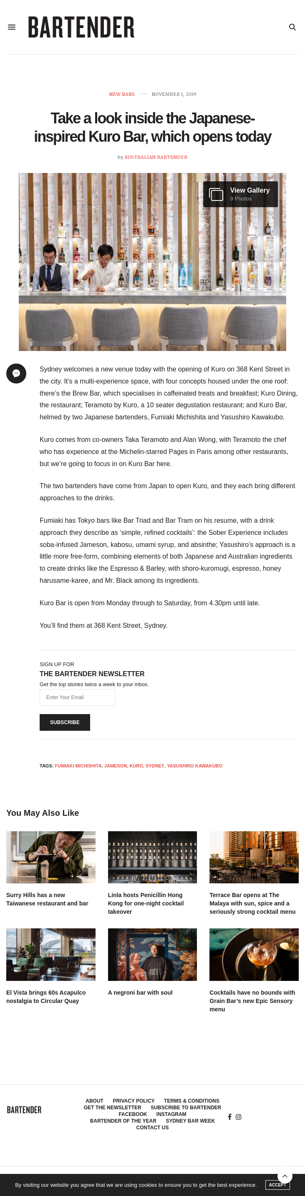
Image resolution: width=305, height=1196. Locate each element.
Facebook (132, 1114)
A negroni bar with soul (140, 992)
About (94, 1101)
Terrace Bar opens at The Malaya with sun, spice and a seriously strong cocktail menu (252, 903)
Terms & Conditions (191, 1101)
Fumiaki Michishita (78, 765)
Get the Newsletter (112, 1108)
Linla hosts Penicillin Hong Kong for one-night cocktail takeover (146, 903)
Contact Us (152, 1128)
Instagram (171, 1114)
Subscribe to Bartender (186, 1108)
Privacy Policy (133, 1101)
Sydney (155, 765)
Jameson (115, 765)
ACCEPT (277, 1185)
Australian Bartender (155, 157)
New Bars (122, 94)
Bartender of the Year (123, 1121)
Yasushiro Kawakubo (194, 765)
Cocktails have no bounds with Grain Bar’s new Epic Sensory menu (252, 1001)
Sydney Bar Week (190, 1121)
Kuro (136, 765)
